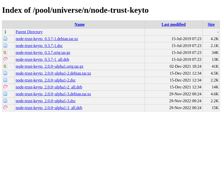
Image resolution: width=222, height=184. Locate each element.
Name (80, 24)
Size (211, 24)
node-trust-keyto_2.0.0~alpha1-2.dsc (46, 80)
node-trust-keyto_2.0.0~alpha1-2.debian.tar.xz (53, 73)
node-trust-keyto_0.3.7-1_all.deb (42, 59)
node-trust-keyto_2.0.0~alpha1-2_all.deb (49, 87)
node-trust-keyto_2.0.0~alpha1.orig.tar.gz (50, 66)
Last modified (174, 24)
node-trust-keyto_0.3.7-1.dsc (39, 45)
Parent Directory (29, 32)
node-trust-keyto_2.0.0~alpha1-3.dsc (46, 101)
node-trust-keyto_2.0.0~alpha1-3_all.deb (49, 108)
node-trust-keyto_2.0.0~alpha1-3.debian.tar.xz (53, 94)
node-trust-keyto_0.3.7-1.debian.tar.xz (47, 39)
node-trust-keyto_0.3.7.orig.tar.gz (43, 52)
